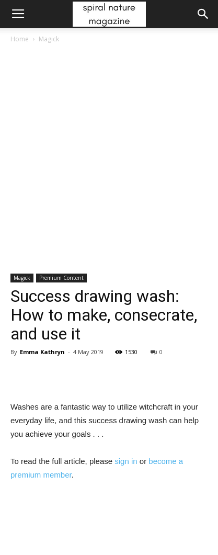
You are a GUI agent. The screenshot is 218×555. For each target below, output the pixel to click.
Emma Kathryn (42, 352)
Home (19, 39)
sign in (125, 461)
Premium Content (61, 277)
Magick (49, 39)
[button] (203, 14)
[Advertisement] (109, 159)
